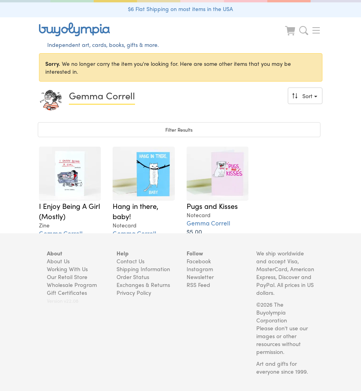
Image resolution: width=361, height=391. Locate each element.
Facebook (199, 261)
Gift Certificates (67, 292)
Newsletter (200, 277)
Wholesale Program (72, 285)
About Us (58, 261)
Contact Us (130, 261)
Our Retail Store (67, 277)
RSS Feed (198, 285)
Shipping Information (143, 269)
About (54, 253)
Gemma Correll (208, 222)
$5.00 (194, 231)
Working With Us (67, 269)
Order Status (133, 277)
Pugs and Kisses (212, 206)
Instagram (200, 269)
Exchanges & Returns (143, 285)
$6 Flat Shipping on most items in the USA (180, 9)
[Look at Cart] (291, 36)
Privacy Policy (134, 292)
